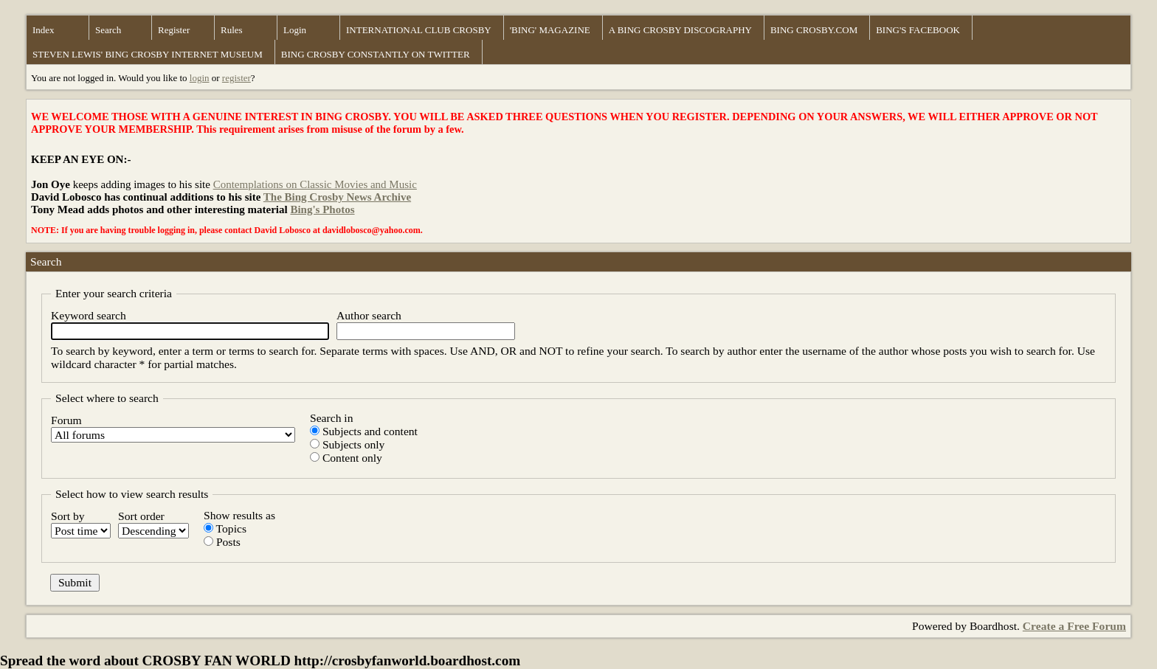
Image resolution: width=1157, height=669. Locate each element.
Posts (222, 541)
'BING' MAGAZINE (550, 29)
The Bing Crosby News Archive (337, 197)
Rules (232, 29)
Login (294, 29)
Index (43, 29)
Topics (225, 528)
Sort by (81, 524)
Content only (346, 457)
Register (174, 29)
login (200, 77)
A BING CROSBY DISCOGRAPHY (680, 29)
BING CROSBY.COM (813, 29)
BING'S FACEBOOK (918, 29)
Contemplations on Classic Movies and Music (315, 184)
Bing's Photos (322, 209)
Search (108, 29)
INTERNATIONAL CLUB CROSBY (418, 29)
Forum (173, 428)
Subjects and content (364, 431)
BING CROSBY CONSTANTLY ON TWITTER (375, 54)
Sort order (153, 524)
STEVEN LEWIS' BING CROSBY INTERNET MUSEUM (147, 54)
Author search (425, 324)
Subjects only (347, 444)
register (236, 77)
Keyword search (190, 324)
